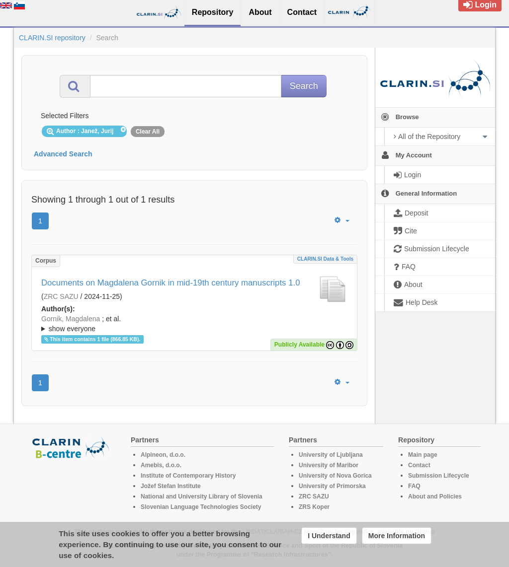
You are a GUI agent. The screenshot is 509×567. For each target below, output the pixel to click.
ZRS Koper (314, 506)
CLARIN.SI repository (52, 38)
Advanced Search (63, 154)
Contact (419, 465)
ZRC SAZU (61, 296)
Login (480, 4)
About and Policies (435, 496)
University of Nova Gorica (335, 475)
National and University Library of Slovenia (201, 496)
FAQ (414, 486)
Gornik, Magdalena (70, 319)
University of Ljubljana (331, 454)
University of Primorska (332, 486)
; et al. (194, 324)
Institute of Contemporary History (188, 475)
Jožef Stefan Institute (171, 486)
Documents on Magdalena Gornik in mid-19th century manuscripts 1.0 (170, 282)
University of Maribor (328, 465)
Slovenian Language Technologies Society (201, 506)
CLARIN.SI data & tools (325, 259)
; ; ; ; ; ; (194, 324)
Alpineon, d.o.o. (163, 454)
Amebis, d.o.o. (161, 465)
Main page (422, 454)
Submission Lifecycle (438, 475)
